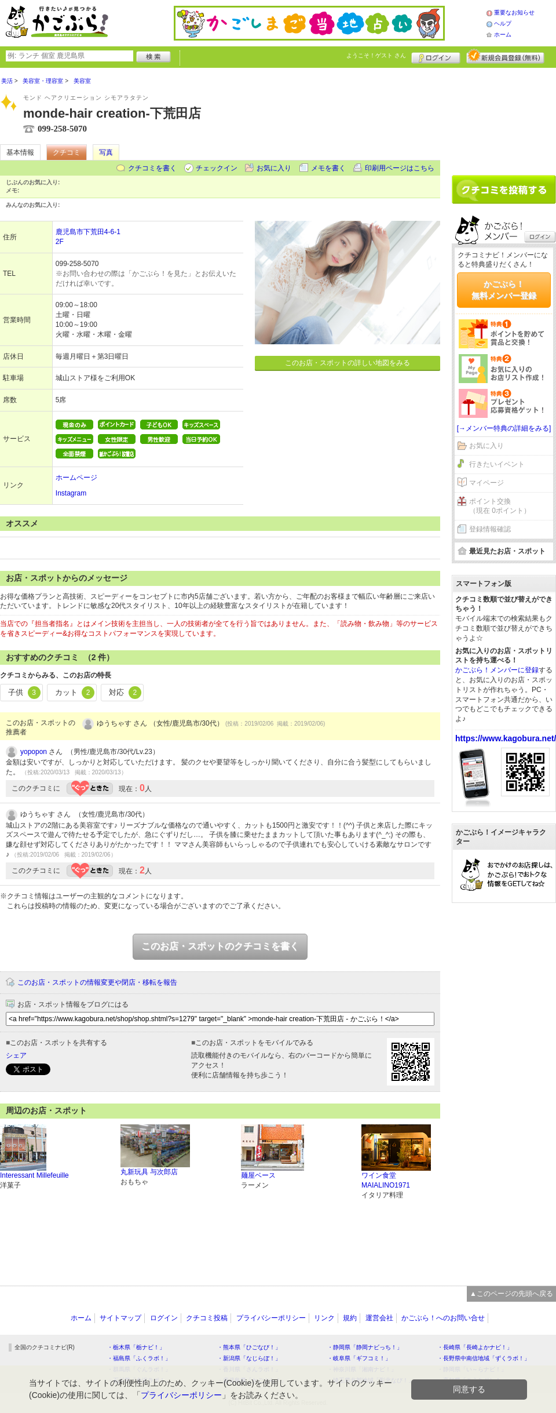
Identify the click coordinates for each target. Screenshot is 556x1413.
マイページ (486, 483)
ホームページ (76, 478)
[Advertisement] (504, 117)
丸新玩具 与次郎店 (149, 1172)
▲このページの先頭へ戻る (511, 1294)
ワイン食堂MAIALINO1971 (385, 1180)
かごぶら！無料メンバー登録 (503, 289)
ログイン (435, 56)
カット (75, 692)
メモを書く (328, 168)
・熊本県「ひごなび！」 (249, 1347)
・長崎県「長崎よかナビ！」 (475, 1347)
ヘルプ (502, 23)
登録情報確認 (490, 529)
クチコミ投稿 (207, 1318)
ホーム (502, 34)
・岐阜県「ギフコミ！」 (359, 1358)
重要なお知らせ (514, 12)
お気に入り (274, 168)
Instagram (71, 493)
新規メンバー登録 (505, 56)
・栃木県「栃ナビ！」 (136, 1347)
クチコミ (67, 152)
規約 (350, 1318)
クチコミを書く (152, 168)
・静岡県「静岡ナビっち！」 (365, 1347)
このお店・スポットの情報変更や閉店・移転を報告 (97, 982)
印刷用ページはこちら (399, 168)
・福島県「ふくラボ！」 (139, 1358)
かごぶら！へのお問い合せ (443, 1318)
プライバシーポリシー (271, 1318)
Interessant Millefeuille (34, 1175)
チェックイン (216, 168)
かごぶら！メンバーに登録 (497, 670)
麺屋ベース (258, 1175)
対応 (125, 692)
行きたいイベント (497, 464)
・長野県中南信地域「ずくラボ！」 (483, 1358)
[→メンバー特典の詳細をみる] (504, 428)
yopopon (33, 752)
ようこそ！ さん (376, 55)
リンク (324, 1318)
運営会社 (379, 1318)
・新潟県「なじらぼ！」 (249, 1358)
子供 (24, 692)
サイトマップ (120, 1318)
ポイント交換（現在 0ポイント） (500, 506)
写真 (106, 152)
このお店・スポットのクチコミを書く (220, 946)
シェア (16, 1055)
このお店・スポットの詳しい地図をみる (347, 363)
